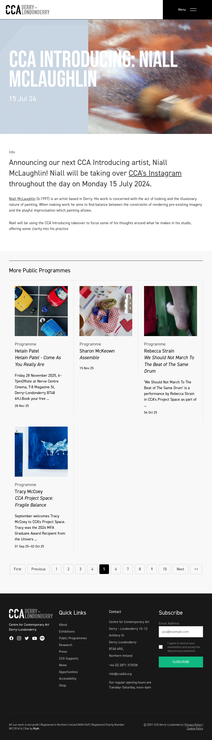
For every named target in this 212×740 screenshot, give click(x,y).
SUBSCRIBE (180, 662)
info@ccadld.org (120, 674)
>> (196, 569)
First (17, 569)
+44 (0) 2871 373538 (123, 665)
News (63, 665)
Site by (31, 728)
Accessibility (67, 678)
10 (165, 569)
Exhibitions (67, 631)
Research (65, 645)
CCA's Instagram (155, 173)
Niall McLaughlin (22, 198)
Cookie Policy (195, 728)
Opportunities (68, 672)
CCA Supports (68, 658)
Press (63, 651)
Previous (38, 569)
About (63, 624)
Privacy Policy (193, 725)
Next (180, 569)
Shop (62, 685)
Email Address (169, 623)
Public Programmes (73, 638)
